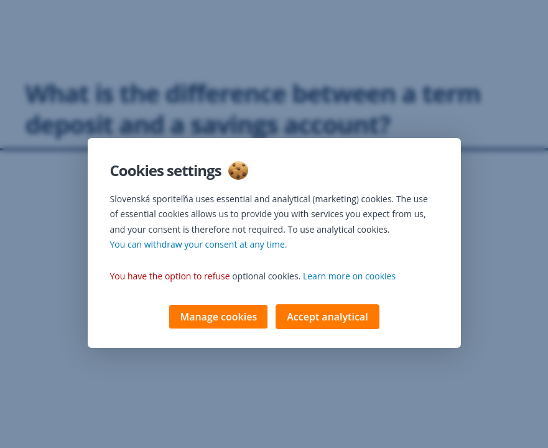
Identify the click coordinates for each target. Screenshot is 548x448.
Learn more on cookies (349, 277)
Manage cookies (218, 318)
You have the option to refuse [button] (170, 277)
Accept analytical (327, 318)
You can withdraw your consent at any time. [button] (198, 245)
